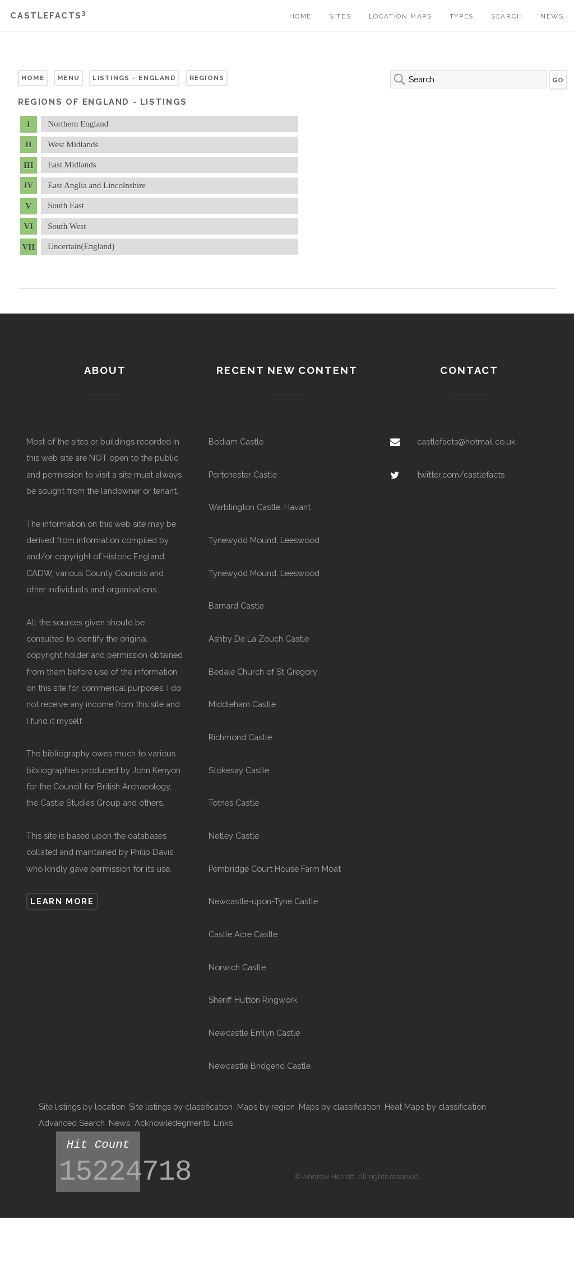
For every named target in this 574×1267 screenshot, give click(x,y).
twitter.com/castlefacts (460, 474)
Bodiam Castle (236, 441)
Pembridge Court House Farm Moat (275, 868)
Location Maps (400, 16)
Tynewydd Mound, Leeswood (264, 540)
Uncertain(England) (81, 246)
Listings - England (134, 78)
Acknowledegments (172, 1123)
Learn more (62, 901)
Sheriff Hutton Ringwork (253, 999)
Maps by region (266, 1106)
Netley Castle (234, 835)
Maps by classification (340, 1106)
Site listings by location (82, 1106)
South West (67, 226)
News (551, 16)
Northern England (78, 123)
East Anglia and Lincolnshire (97, 185)
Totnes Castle (234, 802)
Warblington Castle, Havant (260, 507)
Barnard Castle (236, 605)
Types (462, 16)
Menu (68, 78)
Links (223, 1123)
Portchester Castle (243, 474)
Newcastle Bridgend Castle (260, 1065)
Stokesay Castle (239, 770)
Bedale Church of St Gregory (263, 671)
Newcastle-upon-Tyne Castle (263, 901)
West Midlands (73, 144)
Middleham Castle (242, 704)
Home (300, 16)
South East (66, 205)
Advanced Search (72, 1123)
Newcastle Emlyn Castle (254, 1032)
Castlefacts (48, 15)
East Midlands (72, 164)
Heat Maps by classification (435, 1106)
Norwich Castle (237, 967)
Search (507, 16)
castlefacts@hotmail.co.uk (466, 441)
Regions (207, 78)
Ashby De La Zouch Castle (259, 638)
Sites (340, 16)
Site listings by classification (181, 1106)
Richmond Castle (240, 737)
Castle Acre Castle (243, 934)
